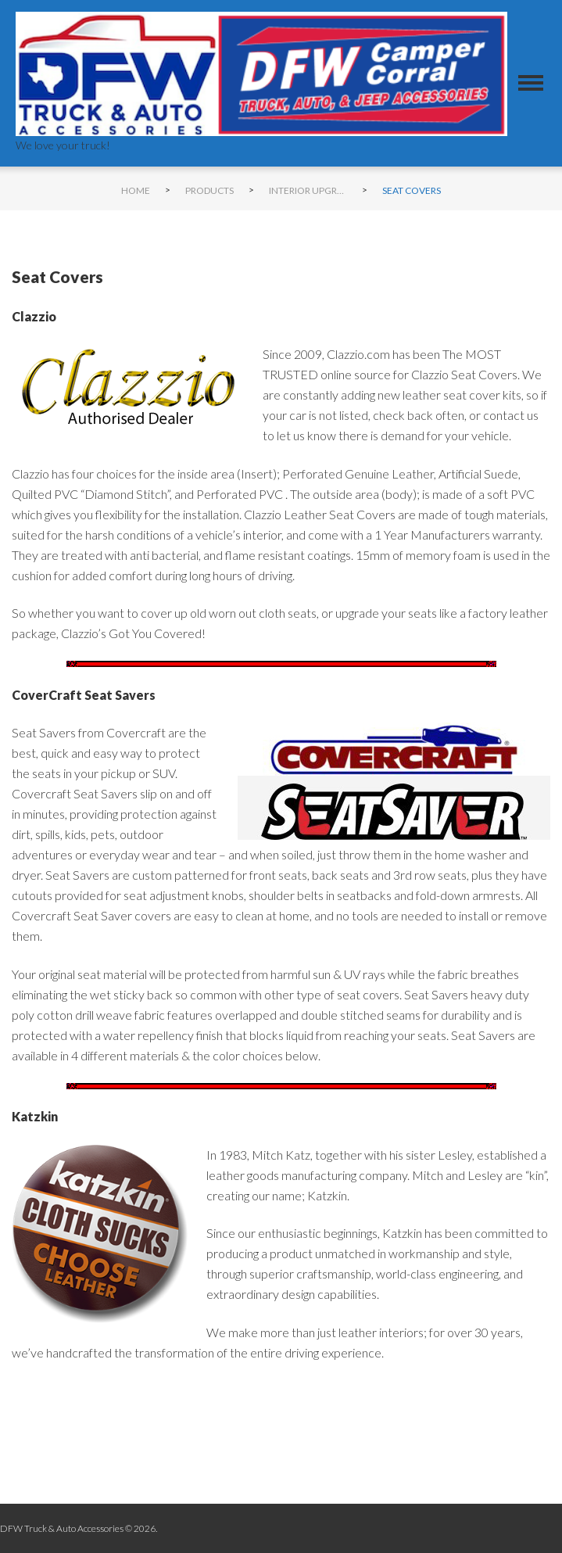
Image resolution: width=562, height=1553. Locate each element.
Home (135, 190)
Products (209, 190)
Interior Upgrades (308, 190)
